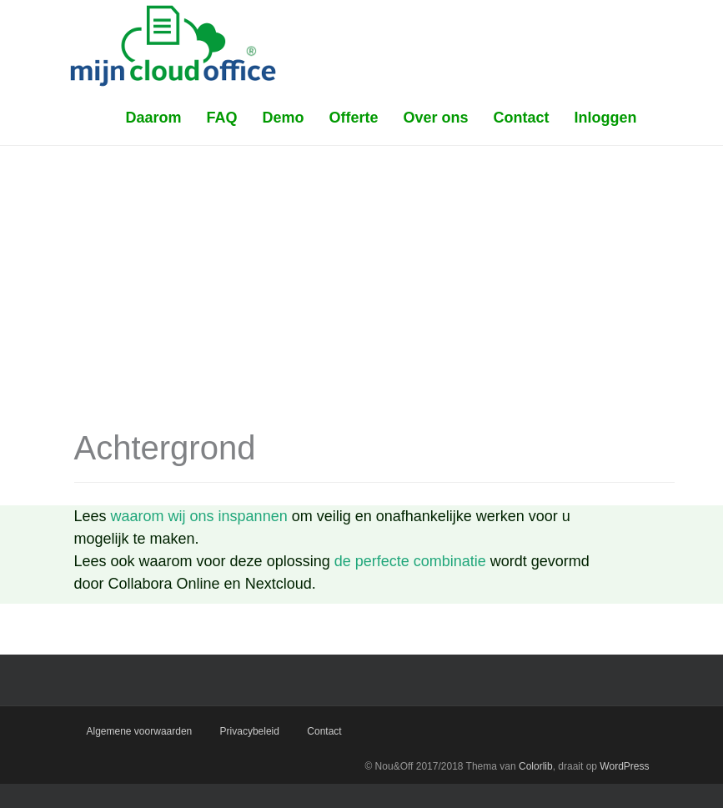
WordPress (624, 766)
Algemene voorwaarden (140, 731)
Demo (283, 117)
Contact (522, 117)
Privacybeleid (249, 731)
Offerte (353, 117)
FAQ (221, 117)
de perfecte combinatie (410, 561)
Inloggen (606, 117)
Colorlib (536, 766)
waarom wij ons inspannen (199, 516)
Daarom (153, 117)
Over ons (435, 117)
